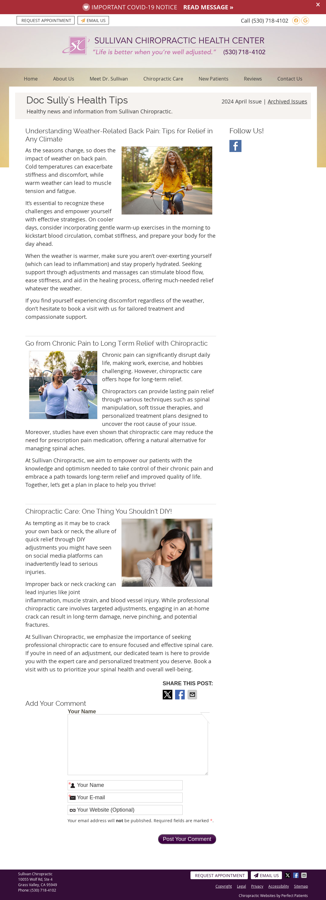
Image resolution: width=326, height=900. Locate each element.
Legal (241, 886)
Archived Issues (287, 101)
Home (31, 78)
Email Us (93, 20)
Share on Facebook (180, 694)
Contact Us (289, 78)
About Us (63, 78)
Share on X (168, 694)
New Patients (214, 78)
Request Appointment (46, 20)
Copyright (224, 886)
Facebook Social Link (235, 146)
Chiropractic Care (163, 78)
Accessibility (278, 886)
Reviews (253, 78)
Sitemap (301, 886)
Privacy (257, 886)
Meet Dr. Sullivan (109, 78)
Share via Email (192, 694)
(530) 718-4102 (270, 20)
